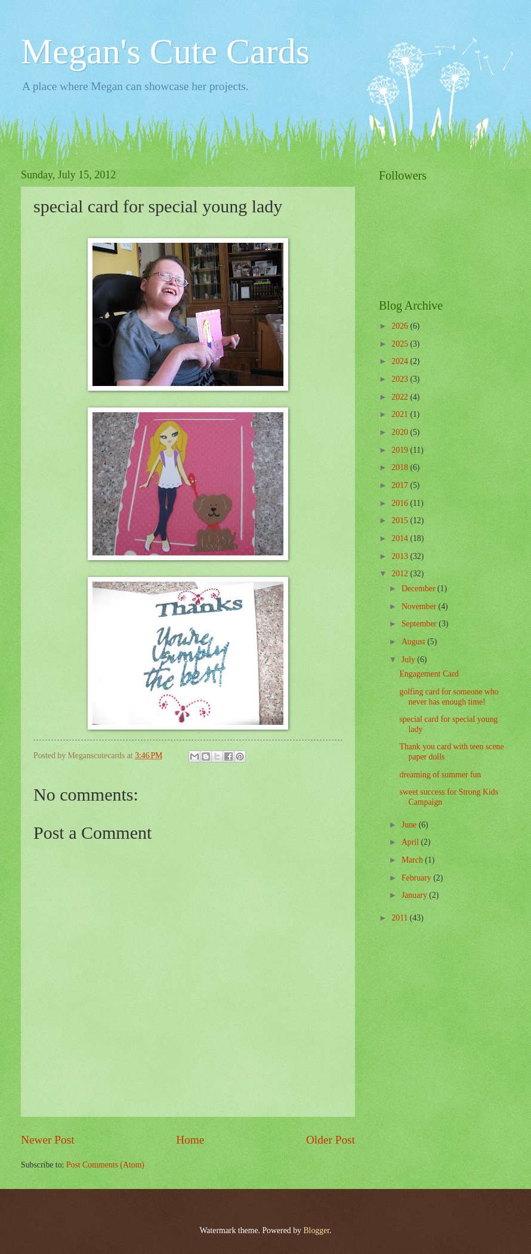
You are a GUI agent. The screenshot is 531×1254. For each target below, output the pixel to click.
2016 (400, 503)
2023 (400, 379)
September (420, 623)
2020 (400, 432)
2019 (400, 450)
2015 (400, 520)
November (420, 606)
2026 (400, 326)
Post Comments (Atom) (105, 1164)
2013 (400, 556)
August (414, 641)
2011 (400, 917)
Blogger (316, 1230)
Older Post (330, 1139)
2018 (400, 467)
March (413, 859)
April (411, 842)
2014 (400, 538)
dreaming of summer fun (440, 774)
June (410, 824)
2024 (400, 361)
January (415, 895)
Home (190, 1139)
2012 (400, 573)
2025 (400, 343)
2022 (400, 397)
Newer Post (48, 1139)
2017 (400, 485)
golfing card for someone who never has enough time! (448, 696)
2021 (400, 414)
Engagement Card (428, 673)
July (409, 659)
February (417, 877)
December (419, 588)
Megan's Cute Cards (165, 51)
